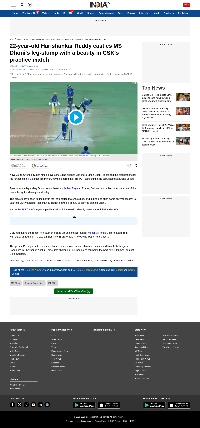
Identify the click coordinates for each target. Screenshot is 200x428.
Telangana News (169, 343)
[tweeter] (19, 404)
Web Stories (15, 370)
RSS (132, 421)
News (12, 39)
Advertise (14, 343)
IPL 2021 (52, 283)
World (80, 13)
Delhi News (140, 339)
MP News (139, 351)
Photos (131, 13)
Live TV (13, 363)
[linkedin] (40, 404)
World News (56, 339)
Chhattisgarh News (143, 367)
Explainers (55, 363)
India (56, 13)
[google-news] (47, 404)
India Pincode (16, 389)
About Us (14, 339)
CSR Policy (115, 421)
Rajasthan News (169, 339)
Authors (13, 367)
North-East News (142, 355)
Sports (90, 13)
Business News (58, 367)
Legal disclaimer (84, 421)
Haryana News (141, 343)
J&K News (139, 374)
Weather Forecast (17, 385)
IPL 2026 (67, 13)
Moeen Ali (93, 232)
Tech (120, 13)
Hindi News (15, 359)
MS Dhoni (27, 209)
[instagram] (26, 404)
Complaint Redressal (19, 347)
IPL (29, 178)
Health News (56, 370)
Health (156, 13)
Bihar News (140, 335)
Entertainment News (60, 351)
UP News (139, 363)
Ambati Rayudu (72, 188)
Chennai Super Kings (34, 283)
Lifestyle (143, 13)
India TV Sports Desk (29, 66)
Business (169, 13)
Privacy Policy (100, 421)
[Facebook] (12, 404)
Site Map (69, 421)
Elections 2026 (30, 13)
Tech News (56, 359)
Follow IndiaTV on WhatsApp (73, 291)
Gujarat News (141, 370)
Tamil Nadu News (142, 359)
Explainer (183, 13)
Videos (45, 13)
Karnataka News (142, 378)
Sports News (56, 355)
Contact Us (14, 335)
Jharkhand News (142, 347)
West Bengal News (170, 347)
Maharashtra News (170, 335)
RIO (125, 421)
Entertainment (106, 13)
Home (15, 13)
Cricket (26, 39)
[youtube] (33, 404)
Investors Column (17, 355)
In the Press (15, 351)
